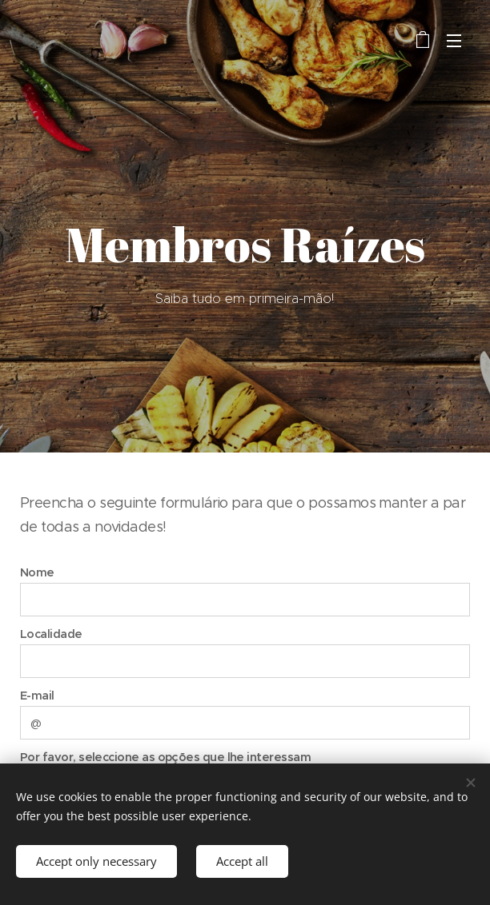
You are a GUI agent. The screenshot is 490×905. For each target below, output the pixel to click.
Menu (454, 41)
